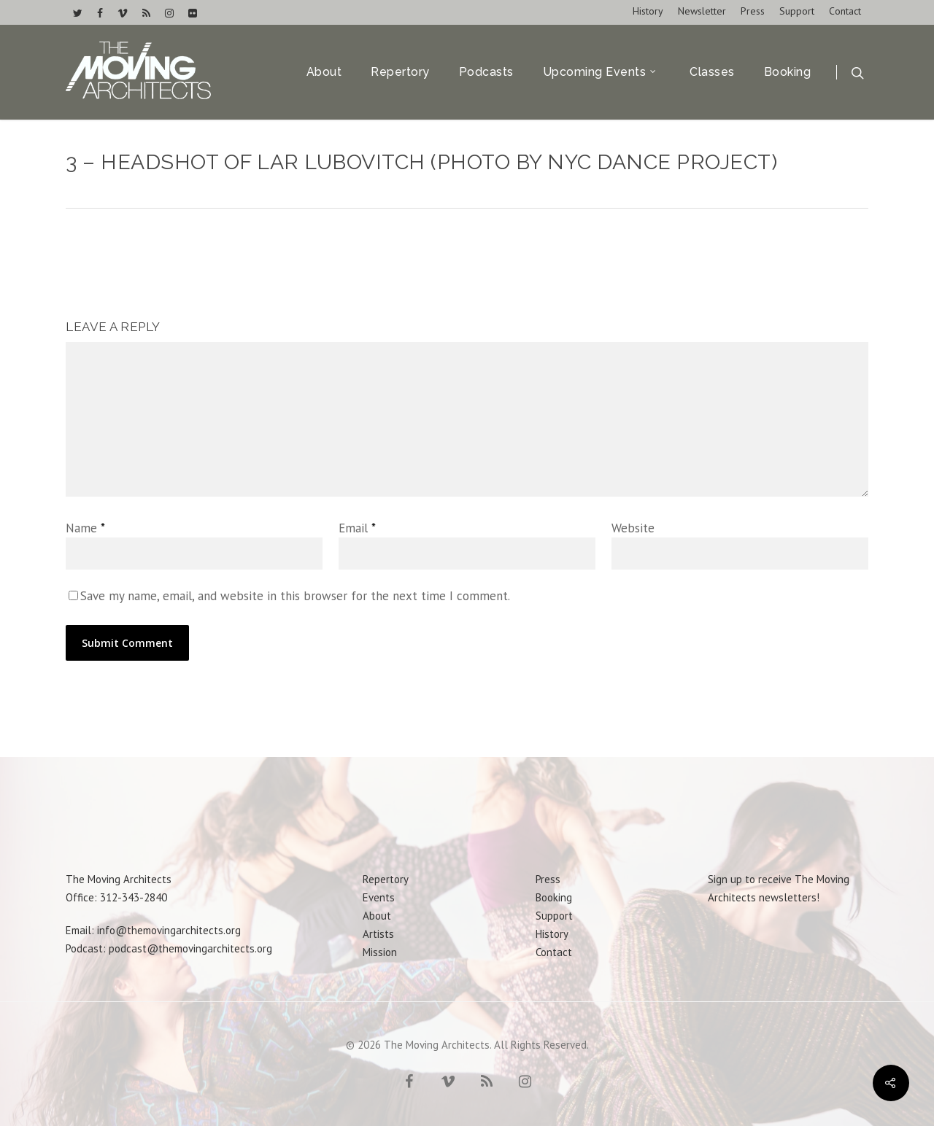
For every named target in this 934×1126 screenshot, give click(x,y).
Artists (378, 934)
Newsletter (702, 11)
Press (753, 11)
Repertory (400, 72)
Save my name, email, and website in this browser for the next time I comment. (295, 596)
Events (379, 897)
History (648, 11)
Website (633, 528)
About (324, 72)
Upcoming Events (600, 72)
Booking (787, 72)
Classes (712, 72)
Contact (845, 11)
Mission (380, 952)
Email (357, 528)
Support (796, 11)
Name (85, 528)
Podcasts (486, 72)
